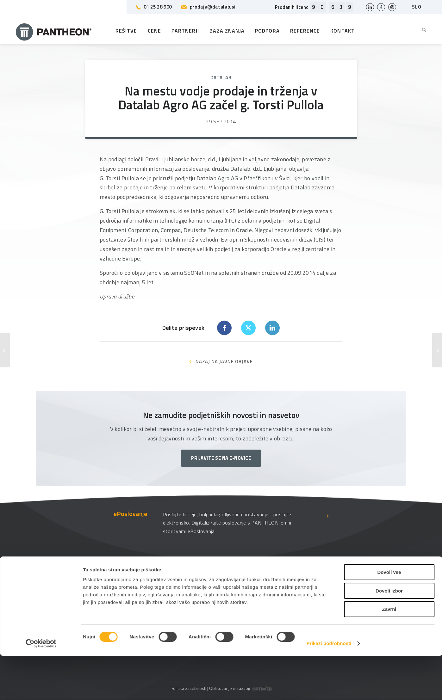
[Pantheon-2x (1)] (54, 30)
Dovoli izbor (389, 635)
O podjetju (204, 589)
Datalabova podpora (137, 589)
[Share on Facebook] (224, 328)
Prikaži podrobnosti (329, 687)
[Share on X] (248, 328)
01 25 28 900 (154, 6)
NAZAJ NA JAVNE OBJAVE (224, 361)
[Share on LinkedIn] (272, 328)
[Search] (421, 30)
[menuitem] (421, 30)
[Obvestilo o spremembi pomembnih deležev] (5, 350)
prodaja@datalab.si (208, 6)
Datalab (221, 77)
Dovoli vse (389, 616)
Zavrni (389, 653)
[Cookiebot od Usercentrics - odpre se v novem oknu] (41, 687)
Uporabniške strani (292, 589)
